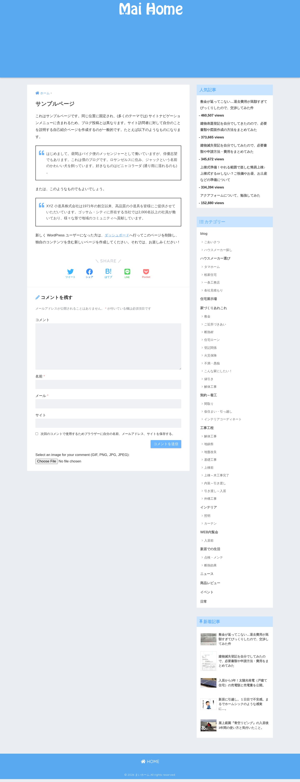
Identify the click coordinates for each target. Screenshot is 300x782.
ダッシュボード (117, 235)
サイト (40, 415)
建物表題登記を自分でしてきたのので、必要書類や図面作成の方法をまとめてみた (234, 127)
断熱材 (209, 334)
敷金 (207, 318)
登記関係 (210, 349)
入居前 (209, 543)
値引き (209, 380)
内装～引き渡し (215, 485)
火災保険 (210, 357)
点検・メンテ (213, 560)
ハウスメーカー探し (218, 251)
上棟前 (209, 469)
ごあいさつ (212, 243)
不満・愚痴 (212, 365)
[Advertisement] (150, 48)
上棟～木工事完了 (216, 477)
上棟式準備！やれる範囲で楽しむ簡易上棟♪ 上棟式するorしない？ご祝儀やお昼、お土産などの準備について (235, 174)
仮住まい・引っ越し (218, 413)
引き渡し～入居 (215, 493)
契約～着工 (209, 397)
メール (41, 396)
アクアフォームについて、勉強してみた (232, 196)
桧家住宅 (210, 276)
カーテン (210, 525)
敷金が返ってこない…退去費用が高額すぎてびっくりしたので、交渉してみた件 (234, 104)
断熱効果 (210, 568)
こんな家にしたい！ (218, 373)
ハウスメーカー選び (216, 260)
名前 (40, 376)
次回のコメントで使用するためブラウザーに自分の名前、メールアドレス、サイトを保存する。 (108, 434)
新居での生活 (210, 551)
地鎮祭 (209, 446)
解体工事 (210, 388)
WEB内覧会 (209, 534)
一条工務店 (212, 284)
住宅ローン (212, 341)
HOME (150, 764)
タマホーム (212, 268)
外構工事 (210, 500)
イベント (207, 595)
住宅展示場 (209, 300)
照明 (207, 518)
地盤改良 (210, 454)
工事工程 (207, 430)
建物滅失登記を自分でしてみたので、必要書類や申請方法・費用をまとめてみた (234, 149)
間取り (209, 405)
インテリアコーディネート (223, 421)
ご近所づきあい (215, 326)
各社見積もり (213, 292)
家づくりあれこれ (214, 309)
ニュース (207, 576)
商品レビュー (210, 585)
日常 (203, 604)
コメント (42, 320)
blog (204, 235)
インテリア (209, 509)
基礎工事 (210, 461)
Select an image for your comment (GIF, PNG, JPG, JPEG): (82, 455)
